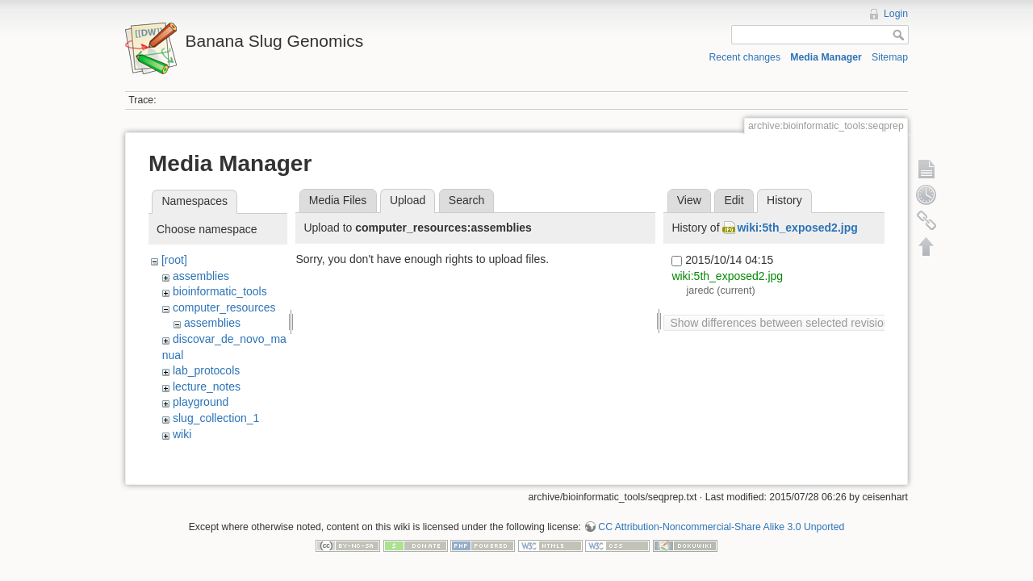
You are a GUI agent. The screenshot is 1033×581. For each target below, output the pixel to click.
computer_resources (224, 307)
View (689, 200)
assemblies (201, 276)
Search (466, 200)
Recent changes (745, 57)
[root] (174, 259)
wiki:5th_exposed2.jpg (797, 227)
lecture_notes (206, 386)
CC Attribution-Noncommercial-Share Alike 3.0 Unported (721, 527)
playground (200, 401)
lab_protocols (206, 370)
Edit (733, 200)
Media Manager (826, 57)
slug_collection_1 (216, 418)
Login (896, 13)
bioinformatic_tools (220, 291)
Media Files (338, 200)
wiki (182, 434)
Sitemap (890, 57)
